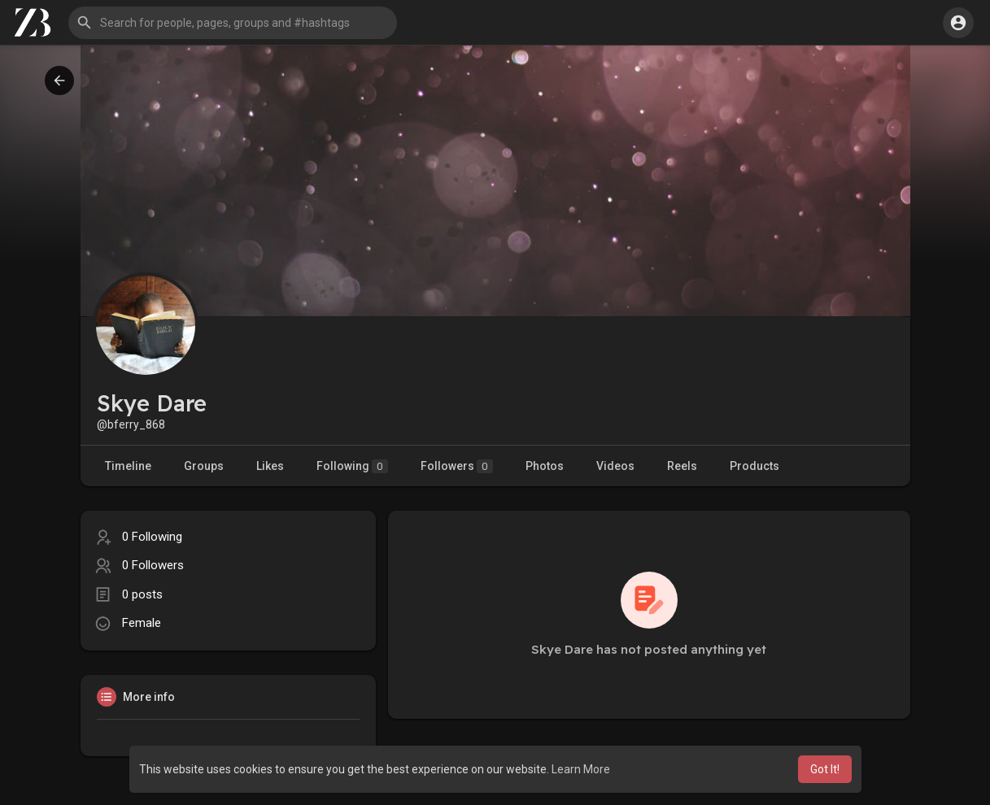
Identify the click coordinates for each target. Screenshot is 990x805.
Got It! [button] (825, 769)
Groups (204, 465)
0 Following (152, 536)
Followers (457, 466)
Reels (682, 465)
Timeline (128, 465)
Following (352, 466)
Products (754, 465)
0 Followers (153, 565)
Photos (545, 465)
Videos (615, 465)
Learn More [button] (581, 769)
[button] (232, 23)
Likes (270, 465)
